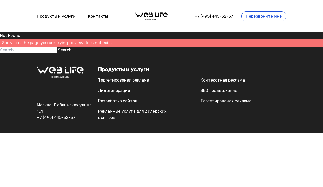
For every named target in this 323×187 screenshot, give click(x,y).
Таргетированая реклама (123, 80)
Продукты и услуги (56, 16)
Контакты (98, 16)
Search (65, 50)
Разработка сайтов (117, 100)
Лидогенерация (114, 90)
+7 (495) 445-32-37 (214, 16)
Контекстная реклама (222, 80)
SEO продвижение (218, 90)
